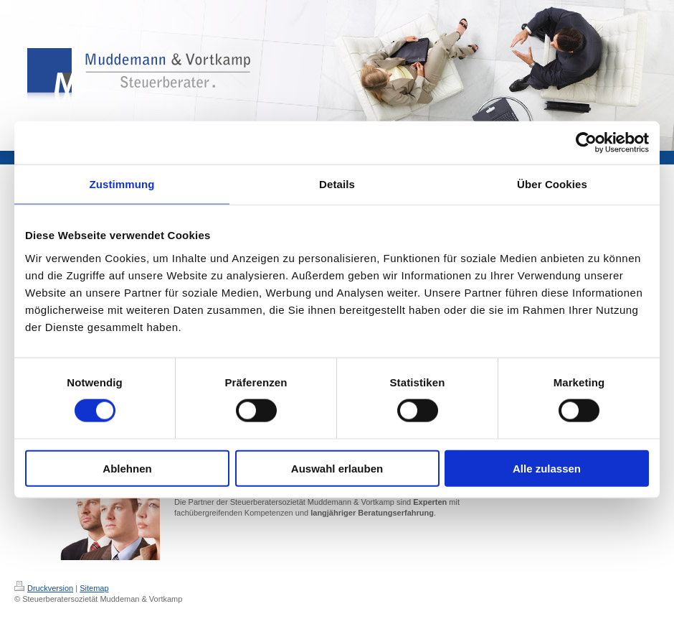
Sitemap (94, 588)
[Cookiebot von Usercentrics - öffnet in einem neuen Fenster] (586, 143)
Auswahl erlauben (337, 468)
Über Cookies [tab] (552, 184)
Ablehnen (127, 468)
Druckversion (43, 588)
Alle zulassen (547, 468)
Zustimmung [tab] (122, 184)
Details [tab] (337, 184)
